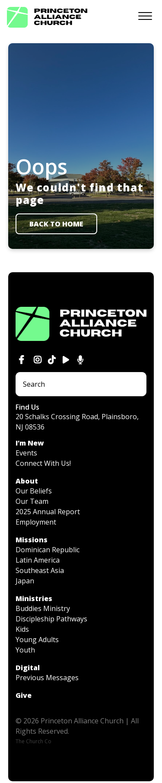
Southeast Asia (40, 570)
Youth (25, 650)
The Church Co (33, 741)
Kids (22, 629)
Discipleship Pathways (51, 619)
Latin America (38, 560)
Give (24, 695)
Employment (36, 522)
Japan (25, 581)
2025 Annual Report (48, 511)
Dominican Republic (47, 549)
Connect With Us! (43, 463)
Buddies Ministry (43, 608)
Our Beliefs (34, 491)
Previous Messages (47, 677)
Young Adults (37, 639)
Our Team (32, 501)
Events (26, 453)
